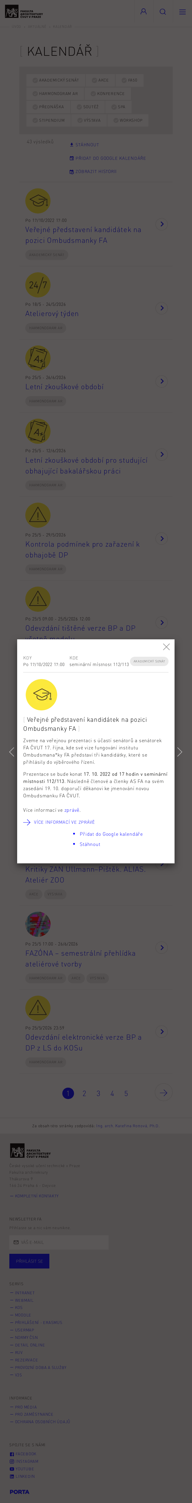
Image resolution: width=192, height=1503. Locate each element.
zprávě (72, 810)
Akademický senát (149, 661)
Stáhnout (90, 844)
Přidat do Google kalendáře (111, 834)
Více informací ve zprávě (64, 822)
